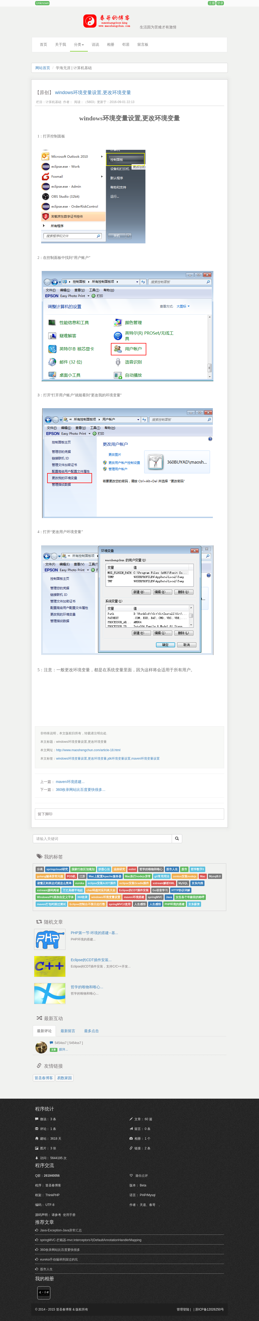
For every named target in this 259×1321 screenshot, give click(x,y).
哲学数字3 (197, 869)
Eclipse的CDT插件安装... (91, 960)
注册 (212, 3)
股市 (184, 869)
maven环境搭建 (134, 897)
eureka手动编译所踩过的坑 (59, 1259)
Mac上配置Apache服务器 (105, 876)
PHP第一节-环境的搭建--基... (94, 933)
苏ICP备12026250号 (209, 1309)
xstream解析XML (164, 883)
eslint (132, 869)
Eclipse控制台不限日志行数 (87, 904)
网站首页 (42, 68)
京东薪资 (194, 904)
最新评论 (44, 1031)
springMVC (155, 897)
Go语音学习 (160, 890)
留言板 (142, 44)
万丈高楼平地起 (73, 890)
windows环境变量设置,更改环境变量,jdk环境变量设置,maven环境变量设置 (108, 758)
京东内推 (197, 883)
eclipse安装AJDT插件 (102, 883)
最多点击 (91, 1031)
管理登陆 (183, 1309)
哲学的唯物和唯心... (87, 987)
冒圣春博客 (44, 1078)
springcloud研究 (57, 869)
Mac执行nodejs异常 (138, 876)
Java (169, 897)
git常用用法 (161, 876)
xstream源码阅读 (48, 890)
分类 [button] (79, 44)
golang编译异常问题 (50, 876)
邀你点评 (141, 1175)
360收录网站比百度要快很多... (80, 789)
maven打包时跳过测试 (51, 904)
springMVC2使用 (120, 904)
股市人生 (172, 869)
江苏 (82, 876)
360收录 (82, 897)
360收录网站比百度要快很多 (60, 1250)
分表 (40, 869)
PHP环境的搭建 (175, 904)
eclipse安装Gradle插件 (134, 883)
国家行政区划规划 (83, 869)
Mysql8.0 (215, 876)
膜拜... (63, 1049)
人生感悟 (140, 904)
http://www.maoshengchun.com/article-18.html (88, 750)
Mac (202, 876)
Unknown (42, 3)
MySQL (183, 883)
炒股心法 (104, 869)
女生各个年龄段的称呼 (190, 897)
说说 (95, 44)
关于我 (60, 44)
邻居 (126, 44)
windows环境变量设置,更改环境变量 (93, 92)
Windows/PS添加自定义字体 (55, 897)
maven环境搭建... (70, 782)
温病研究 (119, 869)
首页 (43, 44)
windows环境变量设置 (105, 897)
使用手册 (69, 1215)
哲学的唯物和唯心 (151, 869)
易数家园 (64, 1078)
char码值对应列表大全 (101, 890)
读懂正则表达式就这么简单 (54, 883)
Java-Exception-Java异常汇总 (61, 1230)
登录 (220, 3)
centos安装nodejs (185, 876)
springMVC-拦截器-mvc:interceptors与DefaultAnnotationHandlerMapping (91, 1240)
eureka (79, 883)
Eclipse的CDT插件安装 (134, 890)
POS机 (71, 876)
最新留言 (68, 1031)
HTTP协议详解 (180, 890)
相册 (110, 44)
